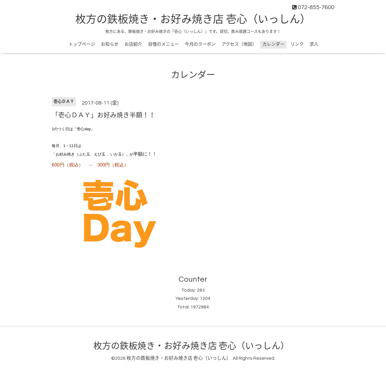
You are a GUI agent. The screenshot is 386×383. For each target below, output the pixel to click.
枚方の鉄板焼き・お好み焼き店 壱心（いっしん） (193, 19)
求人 (314, 44)
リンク (297, 44)
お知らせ (110, 44)
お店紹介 (133, 44)
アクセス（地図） (239, 44)
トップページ (82, 44)
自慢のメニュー (163, 44)
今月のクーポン (200, 44)
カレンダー (273, 44)
